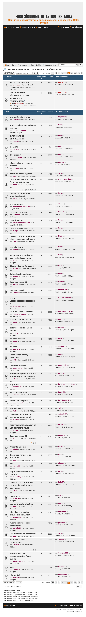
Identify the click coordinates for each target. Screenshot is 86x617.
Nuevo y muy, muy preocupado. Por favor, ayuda (20, 556)
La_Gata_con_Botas (66, 384)
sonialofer (17, 517)
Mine (60, 455)
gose (15, 341)
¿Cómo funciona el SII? (20, 117)
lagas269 (62, 117)
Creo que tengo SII (18, 282)
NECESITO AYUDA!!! (18, 392)
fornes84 (16, 215)
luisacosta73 (18, 561)
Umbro (15, 379)
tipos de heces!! (17, 290)
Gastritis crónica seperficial (22, 533)
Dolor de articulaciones (20, 274)
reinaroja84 (17, 157)
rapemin (16, 293)
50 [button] (65, 73)
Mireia (15, 449)
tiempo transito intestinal (21, 504)
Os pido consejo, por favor (22, 312)
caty (15, 460)
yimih (15, 322)
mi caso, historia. (18, 338)
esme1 (15, 250)
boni (60, 255)
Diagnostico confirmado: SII (22, 266)
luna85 (15, 506)
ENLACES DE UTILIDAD (19, 82)
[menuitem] (27, 27)
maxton (16, 333)
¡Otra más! (15, 575)
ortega (15, 231)
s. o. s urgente (16, 204)
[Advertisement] (43, 45)
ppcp (15, 185)
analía (60, 204)
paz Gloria (17, 387)
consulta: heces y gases (21, 173)
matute (16, 168)
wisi (59, 496)
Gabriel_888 (63, 553)
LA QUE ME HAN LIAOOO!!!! (21, 228)
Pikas (60, 266)
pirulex (15, 490)
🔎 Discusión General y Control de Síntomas (32, 69)
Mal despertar (16, 408)
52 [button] (72, 73)
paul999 (79, 610)
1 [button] (58, 73)
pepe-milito (17, 368)
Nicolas (61, 463)
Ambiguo (16, 260)
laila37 (61, 482)
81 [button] (79, 73)
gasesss (13, 567)
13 (35, 189)
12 (32, 189)
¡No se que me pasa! (19, 400)
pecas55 (61, 522)
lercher (15, 285)
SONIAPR (16, 420)
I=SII (14, 360)
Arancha (16, 498)
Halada (16, 268)
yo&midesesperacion (21, 223)
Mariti (15, 242)
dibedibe (16, 306)
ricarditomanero (19, 130)
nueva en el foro (17, 496)
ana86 (60, 319)
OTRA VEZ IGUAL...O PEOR (21, 320)
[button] (52, 73)
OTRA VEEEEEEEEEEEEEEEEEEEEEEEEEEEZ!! (22, 301)
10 (28, 189)
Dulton (60, 504)
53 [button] (75, 73)
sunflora (16, 349)
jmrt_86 (61, 392)
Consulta (14, 147)
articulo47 (62, 414)
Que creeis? (15, 155)
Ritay (60, 146)
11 (30, 189)
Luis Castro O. (18, 403)
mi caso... (14, 346)
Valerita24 (62, 436)
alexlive (16, 141)
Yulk (14, 411)
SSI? (12, 463)
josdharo (16, 276)
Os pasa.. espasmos (19, 212)
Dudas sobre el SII (18, 365)
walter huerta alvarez (21, 207)
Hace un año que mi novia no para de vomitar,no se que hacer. (21, 485)
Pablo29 (16, 149)
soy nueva (14, 384)
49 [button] (62, 73)
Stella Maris (63, 290)
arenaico (16, 85)
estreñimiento (16, 247)
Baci (14, 176)
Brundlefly (17, 477)
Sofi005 (16, 438)
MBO (14, 536)
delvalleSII (17, 528)
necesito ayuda (17, 220)
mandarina (62, 575)
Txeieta (16, 545)
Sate (60, 125)
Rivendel (16, 577)
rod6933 (16, 120)
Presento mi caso (18, 447)
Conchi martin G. (65, 179)
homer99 (16, 466)
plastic (15, 199)
